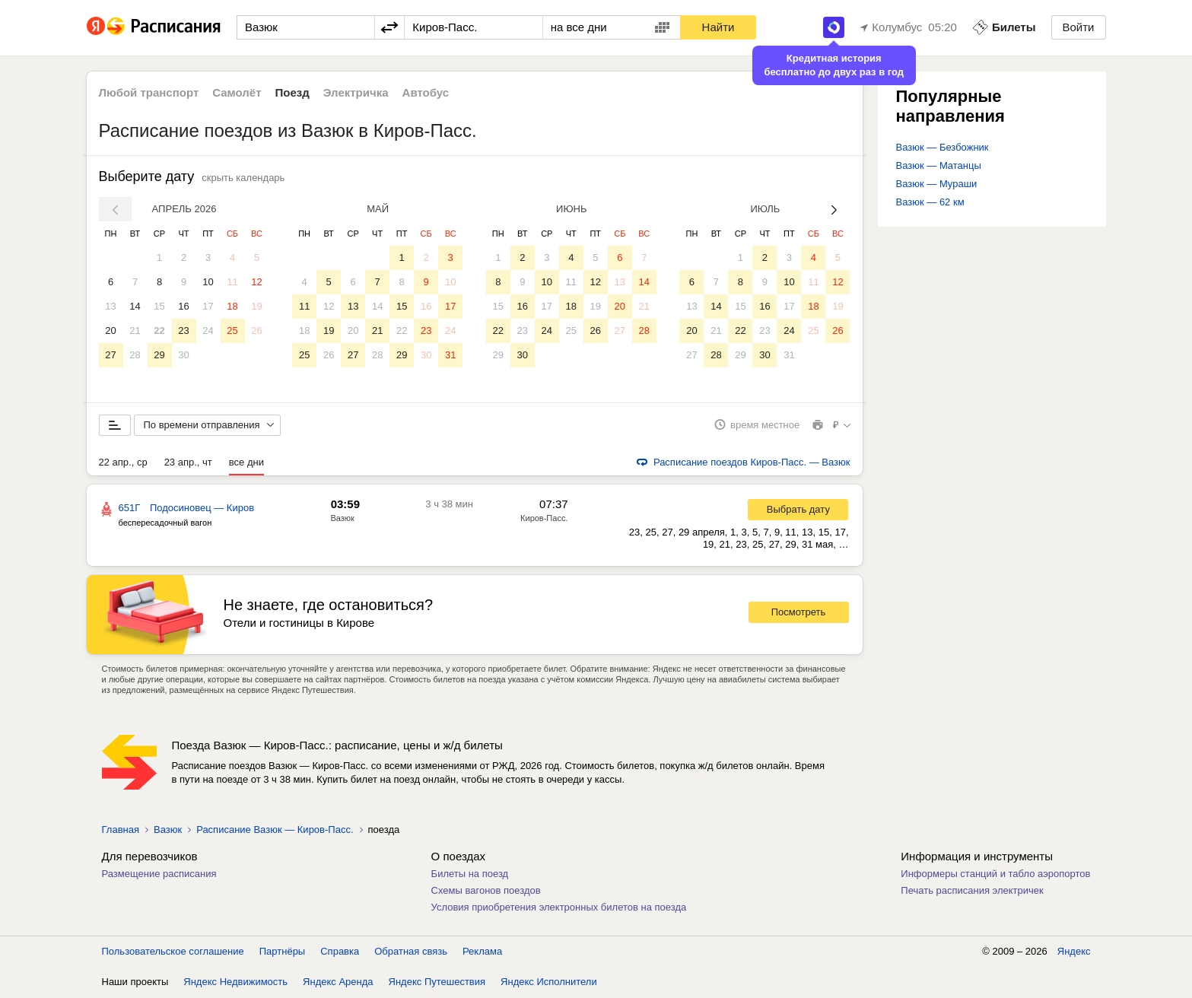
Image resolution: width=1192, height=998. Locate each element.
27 (110, 355)
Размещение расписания (159, 874)
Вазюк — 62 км (930, 202)
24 (207, 330)
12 (256, 282)
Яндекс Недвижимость (235, 982)
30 (183, 355)
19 (256, 306)
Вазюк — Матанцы (938, 165)
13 (110, 306)
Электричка (356, 92)
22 (159, 330)
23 (183, 330)
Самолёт (236, 92)
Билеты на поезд (470, 874)
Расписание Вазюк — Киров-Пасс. (274, 830)
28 (134, 355)
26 (256, 330)
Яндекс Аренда (338, 982)
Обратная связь (410, 952)
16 (183, 306)
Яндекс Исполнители (549, 982)
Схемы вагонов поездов (486, 891)
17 (207, 306)
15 (159, 306)
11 (232, 282)
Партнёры (282, 952)
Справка (339, 952)
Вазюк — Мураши (936, 183)
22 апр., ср (123, 463)
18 (232, 306)
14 (134, 306)
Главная (120, 830)
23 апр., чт (188, 463)
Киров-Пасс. (543, 518)
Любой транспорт (149, 92)
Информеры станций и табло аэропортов (995, 874)
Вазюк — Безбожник (942, 147)
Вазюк (342, 518)
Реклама (482, 952)
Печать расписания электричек (972, 891)
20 (110, 330)
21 (134, 330)
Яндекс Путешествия (437, 982)
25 (232, 330)
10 (207, 282)
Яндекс (1074, 952)
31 (450, 355)
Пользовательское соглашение (173, 952)
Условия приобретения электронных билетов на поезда (559, 908)
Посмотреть (798, 613)
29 (159, 355)
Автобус (426, 92)
